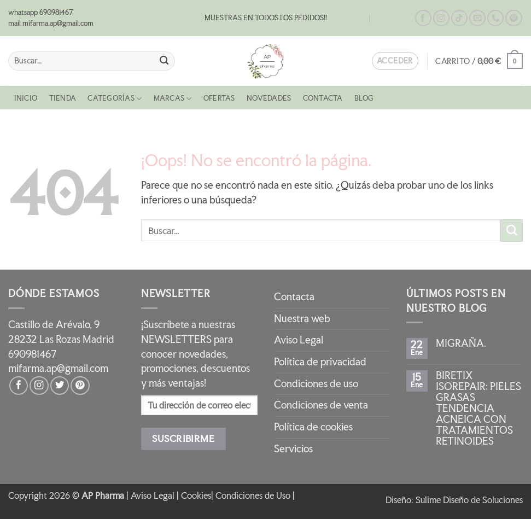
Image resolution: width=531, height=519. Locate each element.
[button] (479, 61)
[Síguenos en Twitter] (59, 385)
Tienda (62, 98)
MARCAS (173, 99)
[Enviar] (164, 61)
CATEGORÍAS (114, 99)
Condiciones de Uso (252, 495)
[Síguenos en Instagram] (441, 18)
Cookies (196, 495)
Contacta (392, 18)
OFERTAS (219, 98)
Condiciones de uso (316, 383)
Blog (356, 18)
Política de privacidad (320, 362)
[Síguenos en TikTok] (459, 18)
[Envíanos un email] (477, 18)
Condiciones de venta (321, 405)
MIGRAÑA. (461, 343)
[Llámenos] (495, 18)
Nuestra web (302, 318)
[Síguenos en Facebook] (423, 18)
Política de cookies (313, 427)
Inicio (25, 98)
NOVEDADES (269, 98)
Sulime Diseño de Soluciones (469, 499)
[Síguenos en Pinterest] (513, 18)
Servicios (293, 448)
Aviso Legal (298, 340)
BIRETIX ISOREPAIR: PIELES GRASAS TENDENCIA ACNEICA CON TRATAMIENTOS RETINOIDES (478, 408)
